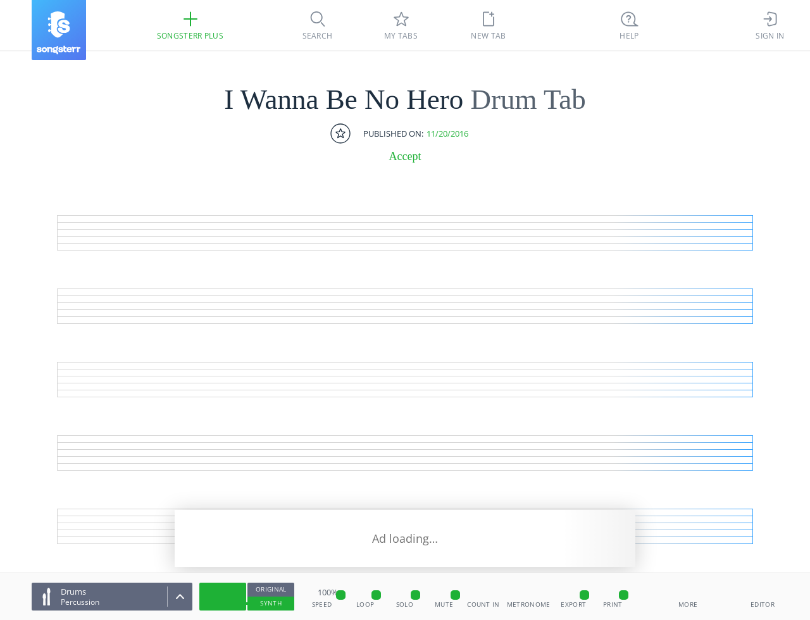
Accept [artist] (405, 156)
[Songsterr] (59, 30)
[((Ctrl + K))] (629, 25)
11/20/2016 (447, 134)
